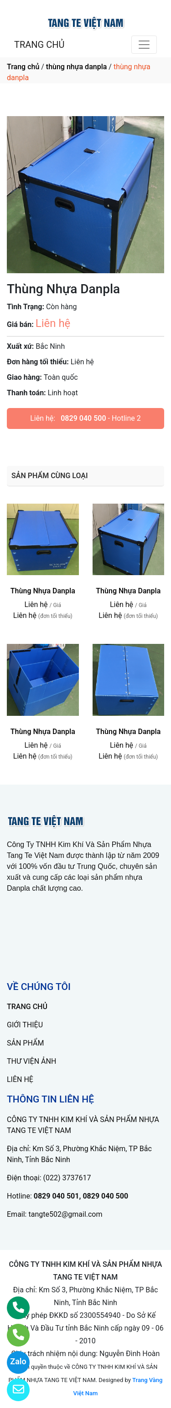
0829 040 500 (83, 418)
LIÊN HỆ (20, 1079)
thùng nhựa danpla (76, 66)
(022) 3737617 (67, 1177)
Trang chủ (23, 66)
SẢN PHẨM (25, 1043)
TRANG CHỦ (39, 44)
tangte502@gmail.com (65, 1214)
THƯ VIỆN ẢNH (31, 1061)
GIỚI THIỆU (25, 1024)
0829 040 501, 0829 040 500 (81, 1196)
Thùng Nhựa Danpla (42, 591)
